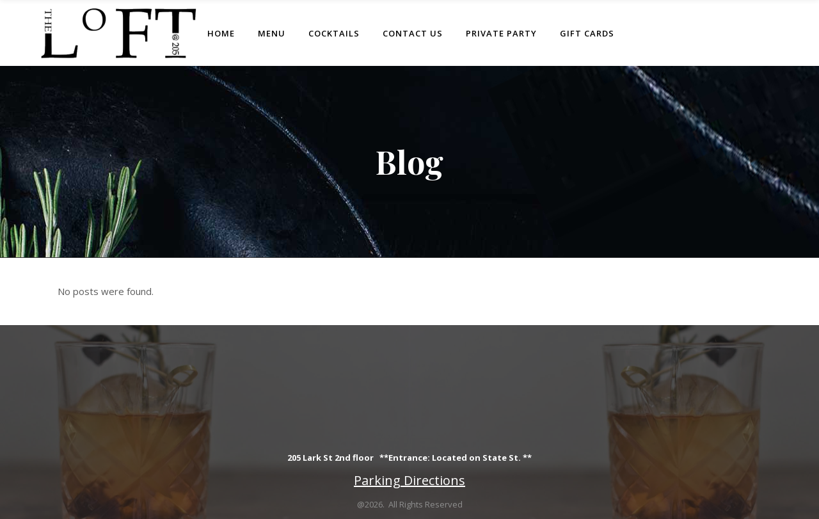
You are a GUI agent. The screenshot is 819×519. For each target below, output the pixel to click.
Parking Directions (409, 480)
